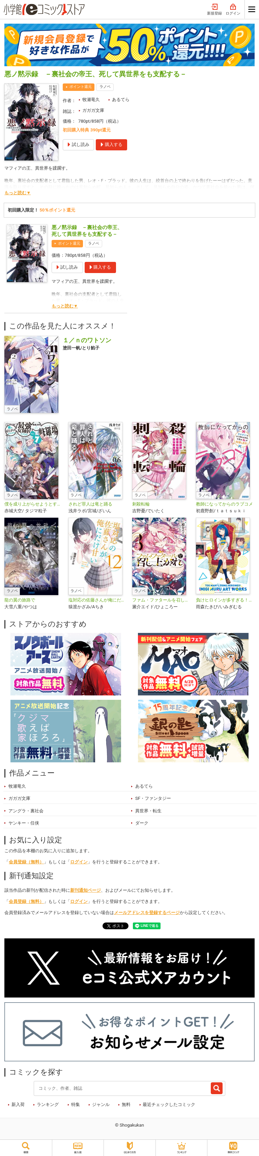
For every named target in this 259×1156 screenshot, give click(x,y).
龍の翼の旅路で (19, 599)
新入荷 (18, 1104)
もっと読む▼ (17, 192)
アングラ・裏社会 (26, 810)
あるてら (121, 99)
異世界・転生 (148, 810)
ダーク (141, 823)
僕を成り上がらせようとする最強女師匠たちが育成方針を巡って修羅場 (33, 504)
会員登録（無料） (26, 861)
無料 (126, 1104)
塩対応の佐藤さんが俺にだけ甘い (97, 599)
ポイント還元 (80, 86)
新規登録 (214, 10)
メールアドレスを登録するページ (147, 912)
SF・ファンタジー (153, 798)
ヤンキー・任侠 (23, 823)
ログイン (233, 10)
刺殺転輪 (141, 504)
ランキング (48, 1104)
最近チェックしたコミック (169, 1104)
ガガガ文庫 (93, 110)
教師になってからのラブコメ (224, 504)
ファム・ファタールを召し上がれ (161, 599)
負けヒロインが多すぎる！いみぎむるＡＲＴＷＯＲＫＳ (225, 599)
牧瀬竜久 (91, 99)
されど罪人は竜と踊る (90, 504)
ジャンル (101, 1104)
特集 (75, 1104)
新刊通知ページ (85, 890)
